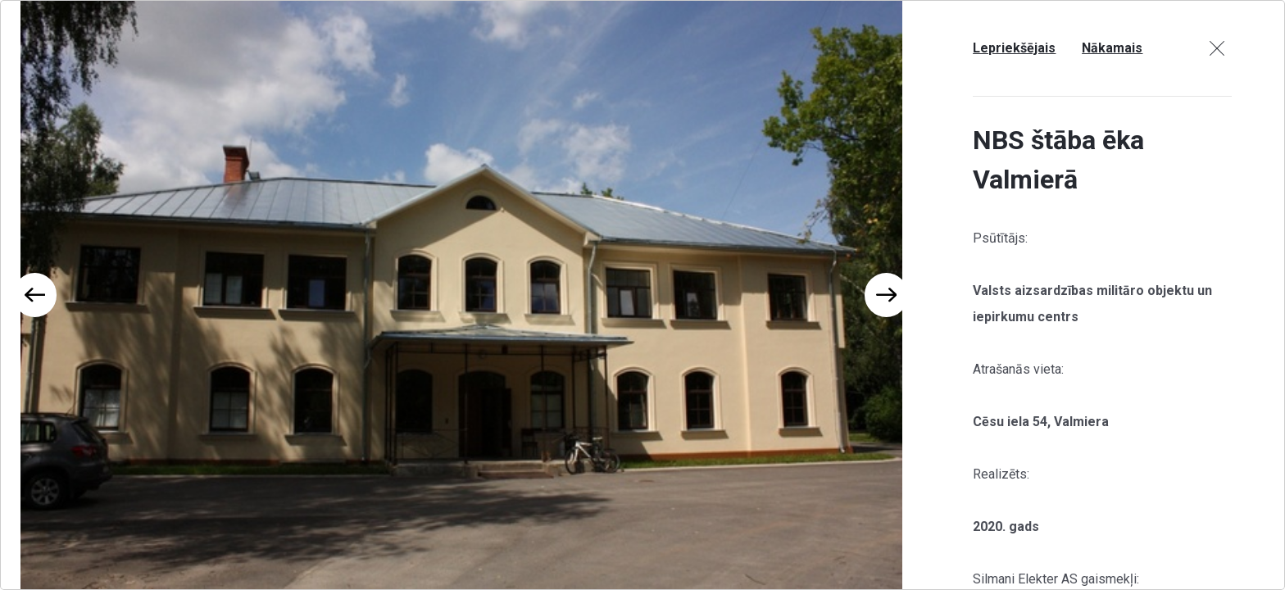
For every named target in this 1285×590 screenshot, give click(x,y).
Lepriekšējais (1014, 48)
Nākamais (1112, 48)
